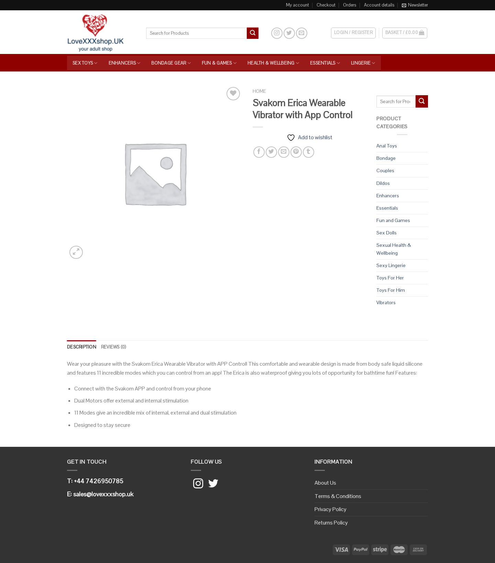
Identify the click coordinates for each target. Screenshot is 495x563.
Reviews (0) (113, 347)
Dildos (383, 183)
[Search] (264, 33)
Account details (379, 5)
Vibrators (386, 302)
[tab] (81, 347)
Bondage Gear (171, 63)
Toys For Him (390, 290)
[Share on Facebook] (259, 152)
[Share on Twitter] (271, 152)
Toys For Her (390, 278)
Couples (385, 170)
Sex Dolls (386, 233)
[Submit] (252, 33)
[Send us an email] (301, 33)
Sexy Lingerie (391, 265)
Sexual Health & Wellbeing (393, 249)
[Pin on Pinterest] (296, 152)
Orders (349, 5)
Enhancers (125, 63)
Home (259, 91)
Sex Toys (85, 63)
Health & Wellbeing (273, 63)
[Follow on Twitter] (289, 33)
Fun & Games (219, 63)
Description (81, 347)
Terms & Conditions (338, 496)
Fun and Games (393, 220)
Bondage (386, 158)
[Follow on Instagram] (277, 33)
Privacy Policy (330, 509)
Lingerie (363, 63)
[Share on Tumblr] (308, 152)
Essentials (325, 63)
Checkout (326, 5)
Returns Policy (331, 522)
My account (297, 5)
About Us (325, 482)
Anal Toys (386, 146)
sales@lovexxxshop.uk (103, 494)
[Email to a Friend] (283, 152)
